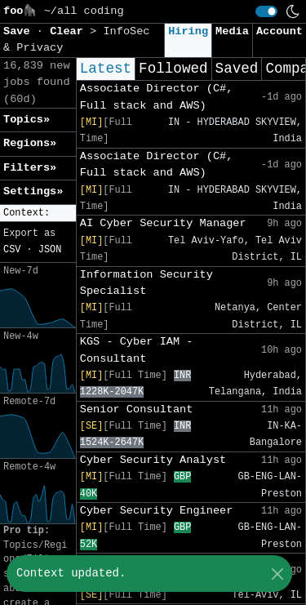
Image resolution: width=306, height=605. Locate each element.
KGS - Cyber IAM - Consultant (136, 350)
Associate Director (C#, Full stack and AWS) (156, 96)
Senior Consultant (136, 409)
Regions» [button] (29, 143)
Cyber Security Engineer (156, 511)
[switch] (266, 11)
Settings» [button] (33, 191)
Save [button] (20, 31)
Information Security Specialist (146, 283)
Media (232, 31)
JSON (50, 250)
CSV (11, 250)
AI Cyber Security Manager (163, 223)
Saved (237, 68)
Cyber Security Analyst (153, 460)
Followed (173, 68)
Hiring (188, 31)
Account (279, 31)
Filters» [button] (29, 168)
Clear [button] (70, 31)
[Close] (277, 573)
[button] (38, 213)
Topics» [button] (26, 119)
